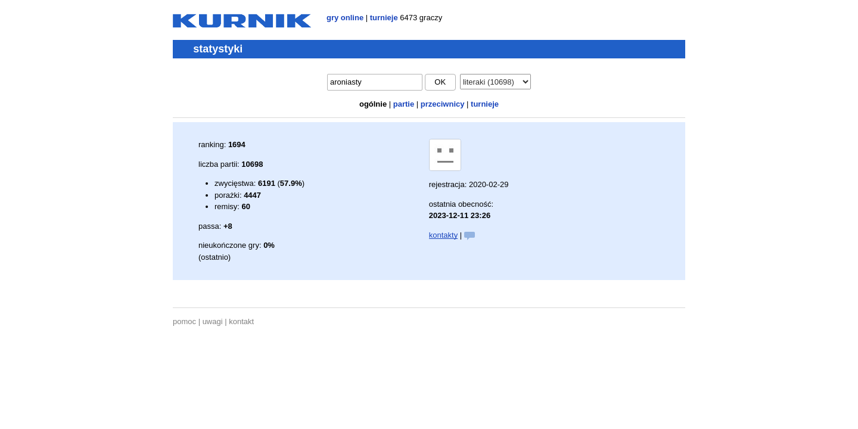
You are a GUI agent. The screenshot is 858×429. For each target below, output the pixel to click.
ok (440, 81)
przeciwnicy (443, 104)
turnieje (384, 17)
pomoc (184, 321)
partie (403, 104)
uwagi (213, 321)
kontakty (443, 235)
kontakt (241, 321)
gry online (345, 17)
